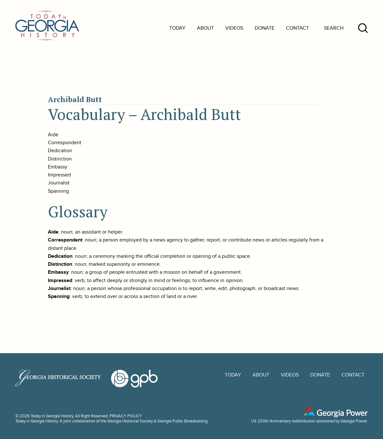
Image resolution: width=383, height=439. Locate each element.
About (205, 28)
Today (177, 28)
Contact (297, 28)
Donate (264, 28)
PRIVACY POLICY (125, 416)
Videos (234, 28)
